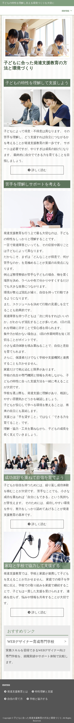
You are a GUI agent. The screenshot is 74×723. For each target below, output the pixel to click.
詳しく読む (39, 170)
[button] (37, 10)
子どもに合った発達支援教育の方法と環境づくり (35, 65)
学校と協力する (39, 699)
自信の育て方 (15, 699)
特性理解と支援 (44, 691)
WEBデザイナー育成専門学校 (30, 642)
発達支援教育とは (17, 691)
